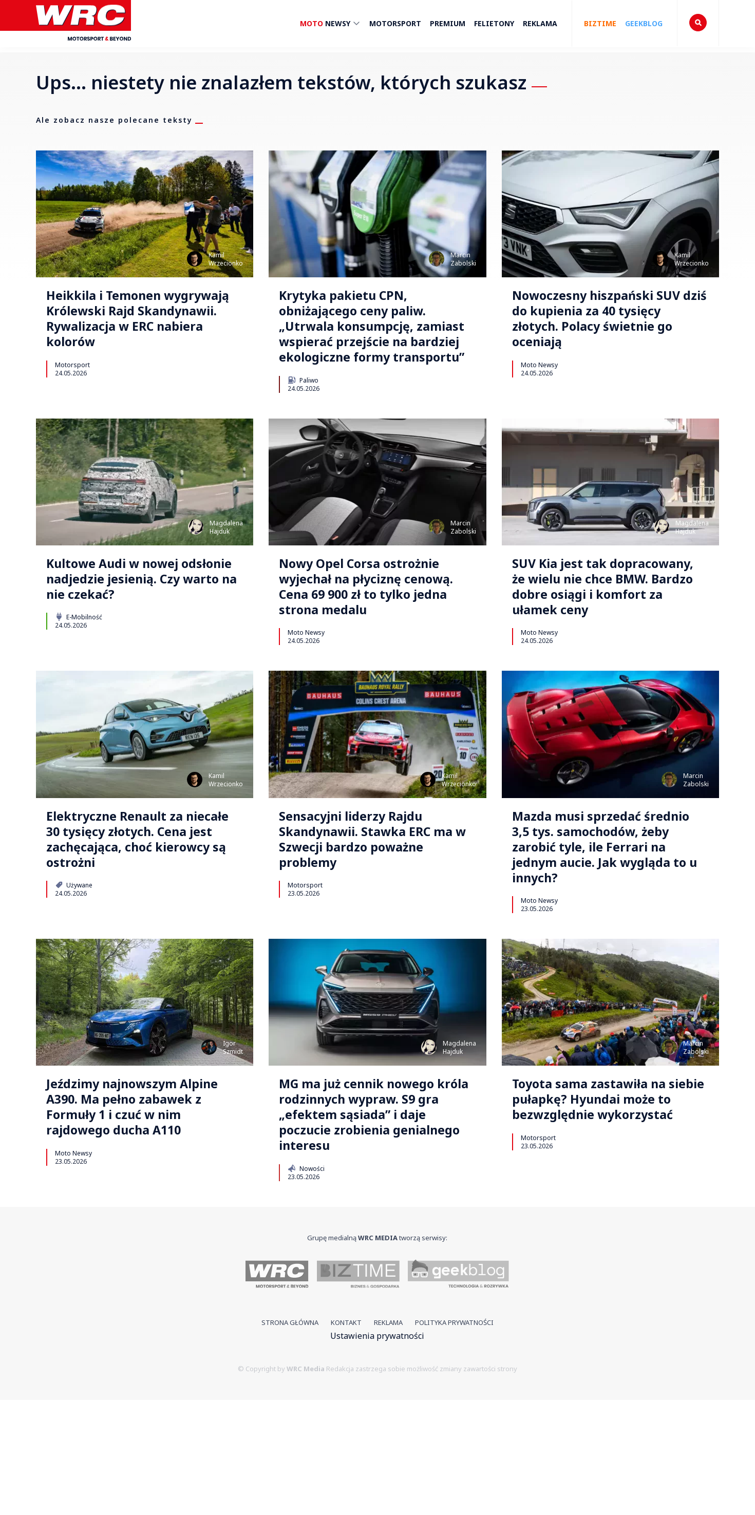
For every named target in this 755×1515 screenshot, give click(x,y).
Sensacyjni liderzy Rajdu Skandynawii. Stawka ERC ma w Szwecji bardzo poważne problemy (369, 911)
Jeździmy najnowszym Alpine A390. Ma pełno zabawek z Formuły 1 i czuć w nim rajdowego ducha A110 (142, 1222)
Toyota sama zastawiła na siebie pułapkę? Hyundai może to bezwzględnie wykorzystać (604, 1213)
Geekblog (644, 23)
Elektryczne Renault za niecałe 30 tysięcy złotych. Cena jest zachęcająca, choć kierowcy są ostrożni (144, 911)
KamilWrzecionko (226, 259)
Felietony (494, 23)
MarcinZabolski (463, 259)
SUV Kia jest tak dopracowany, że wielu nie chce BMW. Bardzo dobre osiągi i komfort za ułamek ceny (607, 637)
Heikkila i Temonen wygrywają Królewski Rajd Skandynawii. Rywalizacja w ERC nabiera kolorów (144, 325)
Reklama (540, 23)
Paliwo (303, 414)
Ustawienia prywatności (377, 1451)
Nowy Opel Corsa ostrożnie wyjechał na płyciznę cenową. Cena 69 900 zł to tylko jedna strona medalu (376, 627)
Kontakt (346, 1438)
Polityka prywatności (454, 1438)
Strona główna (289, 1438)
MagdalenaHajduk (226, 561)
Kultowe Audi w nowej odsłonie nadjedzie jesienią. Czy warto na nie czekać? (143, 618)
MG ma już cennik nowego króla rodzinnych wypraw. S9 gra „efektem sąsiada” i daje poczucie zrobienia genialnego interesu (372, 1222)
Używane (73, 962)
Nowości (306, 1283)
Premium (447, 23)
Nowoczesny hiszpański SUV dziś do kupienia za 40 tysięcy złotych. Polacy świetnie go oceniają (604, 325)
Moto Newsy (539, 377)
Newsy (330, 25)
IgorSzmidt (233, 1147)
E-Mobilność (78, 660)
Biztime (600, 23)
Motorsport (395, 23)
